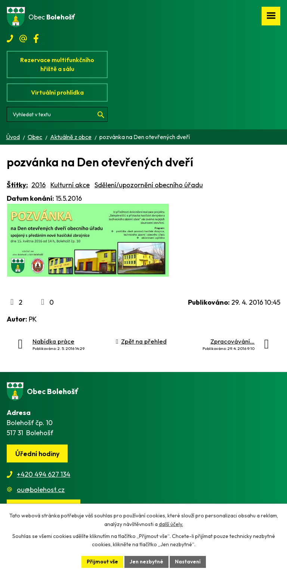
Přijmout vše (102, 561)
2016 (38, 185)
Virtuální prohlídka (57, 92)
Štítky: (17, 185)
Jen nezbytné (146, 561)
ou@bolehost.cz (41, 489)
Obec (35, 137)
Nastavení (188, 561)
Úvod (13, 137)
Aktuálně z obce (71, 137)
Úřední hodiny (37, 453)
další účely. (171, 524)
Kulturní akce (70, 185)
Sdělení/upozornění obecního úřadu (149, 185)
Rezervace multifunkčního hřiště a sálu (57, 64)
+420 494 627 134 (43, 474)
